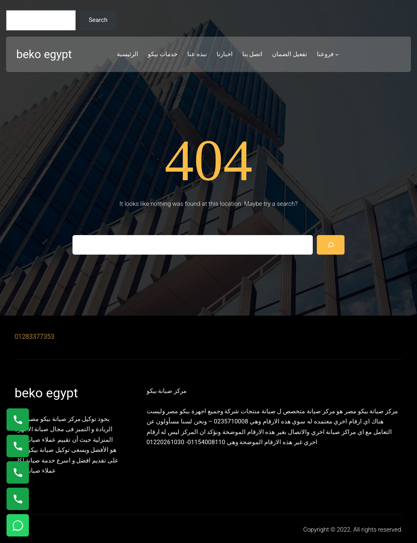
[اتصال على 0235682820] (18, 446)
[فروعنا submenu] (337, 54)
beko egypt (44, 54)
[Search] (331, 245)
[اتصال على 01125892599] (18, 499)
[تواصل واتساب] (18, 525)
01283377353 (35, 336)
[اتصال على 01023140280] (18, 472)
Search (98, 20)
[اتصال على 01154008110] (18, 419)
